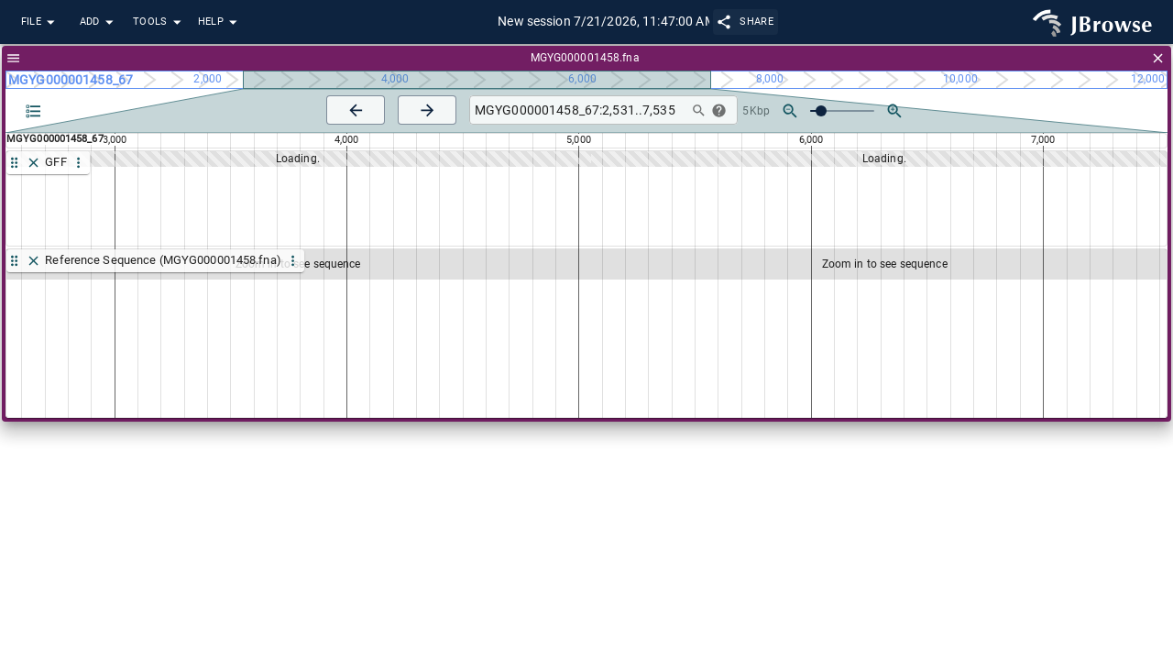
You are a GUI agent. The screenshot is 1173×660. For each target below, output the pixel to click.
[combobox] (576, 110)
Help (220, 22)
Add (99, 22)
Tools (159, 22)
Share (745, 21)
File (40, 22)
